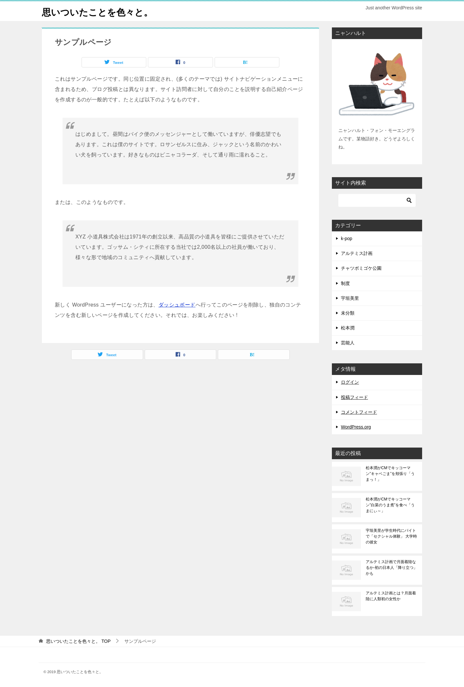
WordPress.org (356, 426)
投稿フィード (354, 397)
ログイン (350, 382)
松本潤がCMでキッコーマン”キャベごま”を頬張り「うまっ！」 (390, 474)
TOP (78, 641)
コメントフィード (359, 412)
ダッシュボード (177, 305)
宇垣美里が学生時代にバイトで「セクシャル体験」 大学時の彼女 (391, 536)
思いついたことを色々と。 (101, 11)
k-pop (346, 238)
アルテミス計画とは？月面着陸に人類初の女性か (391, 596)
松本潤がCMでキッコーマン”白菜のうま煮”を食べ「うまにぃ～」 (390, 505)
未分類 (347, 313)
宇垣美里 (350, 298)
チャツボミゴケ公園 (361, 268)
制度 (345, 283)
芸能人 (347, 342)
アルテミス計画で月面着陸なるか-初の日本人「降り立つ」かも (391, 568)
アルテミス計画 (356, 253)
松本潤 (347, 327)
